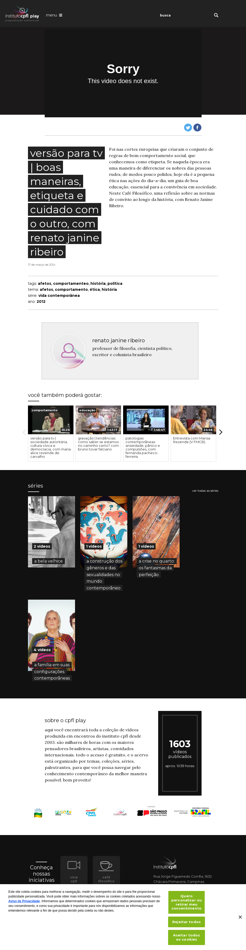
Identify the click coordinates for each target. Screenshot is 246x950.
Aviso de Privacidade (24, 904)
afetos (44, 283)
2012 (41, 301)
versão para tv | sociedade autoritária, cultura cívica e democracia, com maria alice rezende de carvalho (50, 447)
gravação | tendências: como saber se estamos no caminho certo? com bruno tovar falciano (98, 443)
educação (87, 410)
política (114, 283)
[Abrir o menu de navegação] (54, 15)
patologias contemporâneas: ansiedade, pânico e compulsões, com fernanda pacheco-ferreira (142, 447)
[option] (50, 434)
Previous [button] (24, 432)
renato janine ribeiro (118, 340)
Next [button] (220, 432)
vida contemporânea (59, 295)
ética (95, 289)
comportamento (71, 289)
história (98, 283)
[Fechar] (240, 919)
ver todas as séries (205, 491)
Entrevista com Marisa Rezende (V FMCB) (191, 440)
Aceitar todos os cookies (186, 940)
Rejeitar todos (186, 924)
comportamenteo (71, 283)
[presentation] (50, 420)
